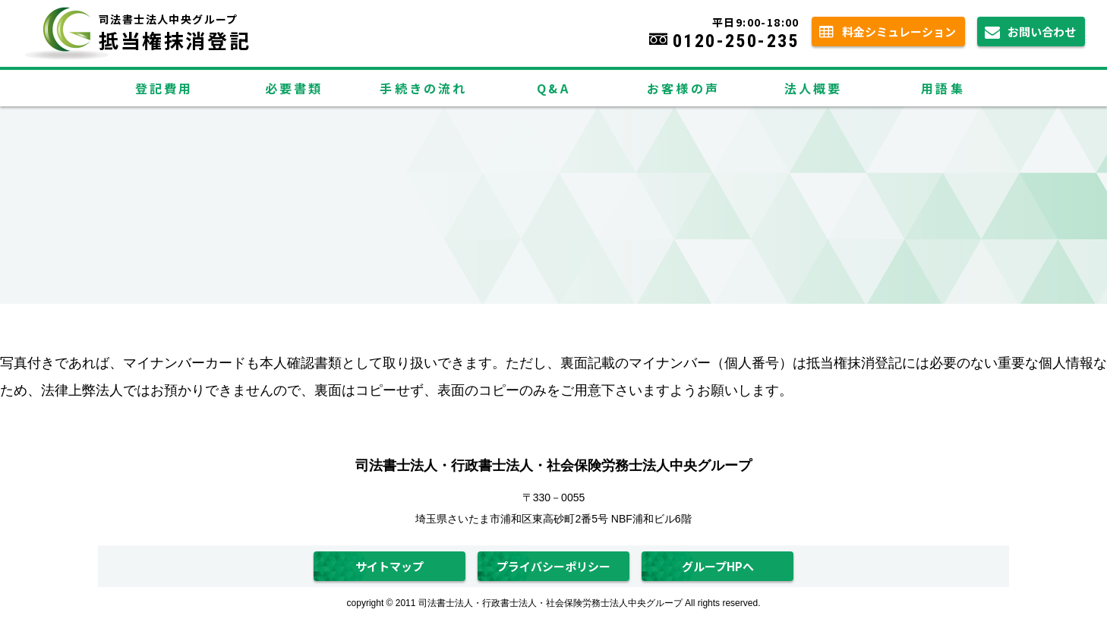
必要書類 (294, 88)
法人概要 (813, 88)
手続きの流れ (423, 88)
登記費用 (164, 88)
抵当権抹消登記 (232, 27)
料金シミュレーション (899, 31)
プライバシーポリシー (553, 566)
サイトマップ (389, 566)
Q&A (553, 88)
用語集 (943, 88)
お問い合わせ (1042, 31)
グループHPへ (718, 566)
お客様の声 (683, 88)
